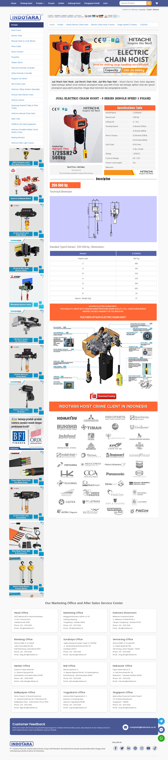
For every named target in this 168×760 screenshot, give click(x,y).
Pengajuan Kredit (91, 3)
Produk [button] (40, 3)
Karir (105, 3)
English (149, 9)
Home (13, 3)
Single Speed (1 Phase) (127, 25)
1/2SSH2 (144, 25)
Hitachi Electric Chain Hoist (77, 25)
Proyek (51, 3)
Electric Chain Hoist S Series (103, 25)
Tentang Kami (26, 3)
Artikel (61, 3)
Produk (60, 25)
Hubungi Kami (74, 3)
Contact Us (126, 9)
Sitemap (134, 9)
